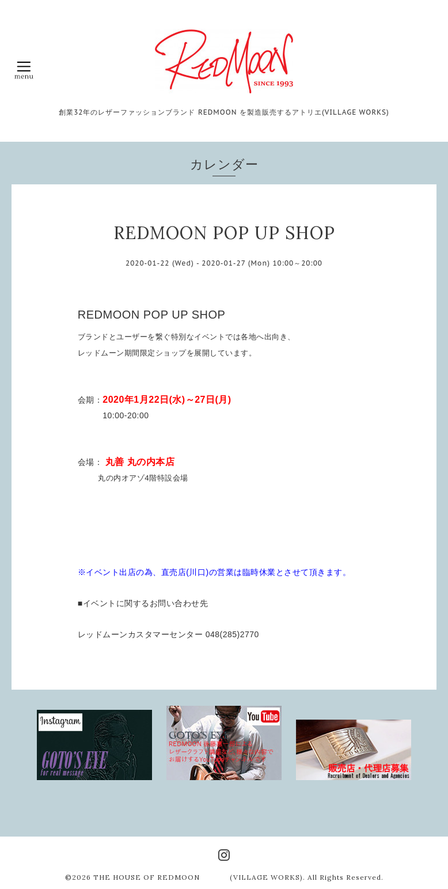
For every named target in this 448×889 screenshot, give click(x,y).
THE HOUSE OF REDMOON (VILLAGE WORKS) (198, 877)
